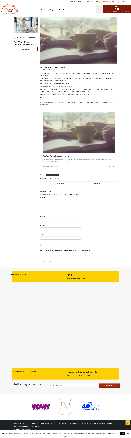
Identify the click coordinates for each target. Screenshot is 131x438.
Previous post (61, 183)
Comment (44, 197)
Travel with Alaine (88, 102)
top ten (56, 175)
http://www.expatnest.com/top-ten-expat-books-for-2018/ (57, 86)
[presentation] (52, 255)
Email (42, 226)
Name (42, 217)
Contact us (26, 49)
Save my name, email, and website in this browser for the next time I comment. (65, 250)
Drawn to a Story (78, 102)
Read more (19, 356)
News (15, 338)
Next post (97, 183)
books (49, 175)
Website (43, 235)
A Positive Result (45, 102)
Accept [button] (122, 433)
